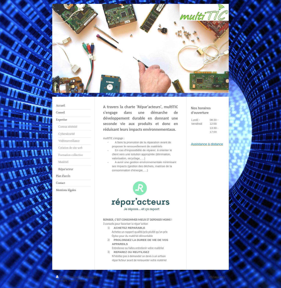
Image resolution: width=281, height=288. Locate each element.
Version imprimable (69, 276)
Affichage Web (216, 276)
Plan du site (90, 276)
